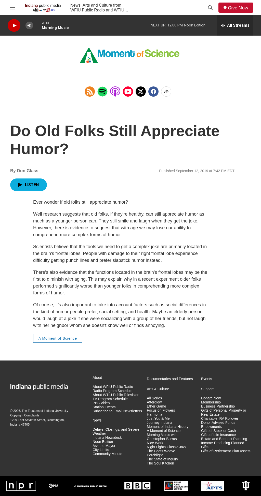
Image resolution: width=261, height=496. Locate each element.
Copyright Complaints (25, 415)
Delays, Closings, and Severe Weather (116, 431)
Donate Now (211, 398)
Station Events (104, 407)
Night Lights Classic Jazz (167, 447)
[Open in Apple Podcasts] (115, 91)
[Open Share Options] (166, 91)
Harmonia (154, 414)
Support (207, 389)
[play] (14, 25)
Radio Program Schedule (112, 391)
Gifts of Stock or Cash (218, 431)
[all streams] (235, 25)
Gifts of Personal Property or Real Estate (223, 412)
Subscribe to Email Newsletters (117, 411)
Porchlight (155, 455)
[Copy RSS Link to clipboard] (90, 91)
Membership (211, 402)
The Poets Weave (161, 451)
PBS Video (101, 403)
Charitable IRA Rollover (219, 418)
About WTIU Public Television (116, 395)
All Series (154, 398)
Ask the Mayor (104, 446)
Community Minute (107, 454)
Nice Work (155, 443)
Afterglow (154, 402)
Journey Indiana (159, 423)
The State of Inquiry (162, 459)
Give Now (238, 7)
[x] (141, 91)
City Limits (101, 450)
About (97, 378)
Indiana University (56, 411)
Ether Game (156, 406)
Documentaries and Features (170, 379)
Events (206, 379)
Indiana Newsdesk (107, 438)
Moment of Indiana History (167, 427)
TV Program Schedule (110, 399)
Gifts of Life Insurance (218, 435)
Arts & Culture (158, 389)
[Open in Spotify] (102, 91)
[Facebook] (153, 91)
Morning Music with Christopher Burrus (162, 437)
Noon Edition (103, 442)
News (97, 420)
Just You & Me (158, 418)
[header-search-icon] (210, 7)
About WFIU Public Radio (113, 387)
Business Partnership (218, 406)
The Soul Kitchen (160, 463)
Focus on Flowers (161, 410)
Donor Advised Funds (218, 423)
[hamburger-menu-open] (12, 8)
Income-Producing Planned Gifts (222, 445)
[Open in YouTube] (128, 91)
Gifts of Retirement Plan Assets (226, 451)
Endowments (211, 427)
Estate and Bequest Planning (224, 439)
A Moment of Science (57, 338)
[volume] (29, 25)
